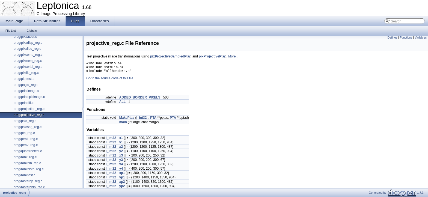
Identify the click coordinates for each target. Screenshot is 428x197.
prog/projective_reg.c (29, 115)
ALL (122, 104)
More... (233, 56)
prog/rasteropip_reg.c (29, 187)
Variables (421, 37)
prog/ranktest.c (24, 175)
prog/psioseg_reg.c (27, 127)
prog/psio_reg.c (25, 121)
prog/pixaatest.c (25, 37)
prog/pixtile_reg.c (26, 73)
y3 (121, 162)
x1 (121, 140)
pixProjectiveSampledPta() (170, 56)
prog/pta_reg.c (24, 133)
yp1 (122, 180)
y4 (121, 171)
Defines (392, 37)
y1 (121, 145)
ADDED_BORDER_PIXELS (139, 100)
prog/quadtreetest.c (28, 151)
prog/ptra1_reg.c (26, 139)
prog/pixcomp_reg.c (28, 55)
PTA (153, 120)
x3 (121, 158)
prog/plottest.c (24, 79)
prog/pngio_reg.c (26, 85)
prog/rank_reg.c (25, 157)
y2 (121, 153)
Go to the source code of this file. (110, 81)
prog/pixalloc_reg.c (27, 49)
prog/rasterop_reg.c (28, 181)
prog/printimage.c (26, 91)
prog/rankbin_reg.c (27, 163)
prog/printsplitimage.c (29, 97)
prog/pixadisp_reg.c (28, 43)
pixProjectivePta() (212, 56)
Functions (406, 37)
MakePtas (126, 120)
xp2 (122, 184)
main (123, 124)
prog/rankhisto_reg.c (28, 169)
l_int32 (141, 120)
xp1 (122, 175)
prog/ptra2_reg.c (26, 145)
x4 (121, 167)
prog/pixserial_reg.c (28, 67)
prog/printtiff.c (23, 103)
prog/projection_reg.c (29, 109)
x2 (121, 149)
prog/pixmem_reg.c (28, 61)
